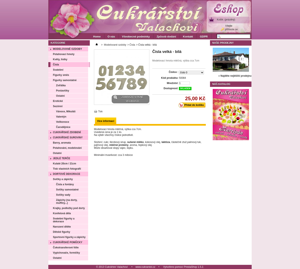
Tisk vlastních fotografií (67, 168)
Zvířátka (61, 85)
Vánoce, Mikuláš (65, 111)
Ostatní (60, 95)
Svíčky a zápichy (63, 179)
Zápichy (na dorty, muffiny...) (66, 201)
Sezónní (57, 106)
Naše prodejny (223, 42)
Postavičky (62, 90)
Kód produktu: (169, 77)
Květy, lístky (60, 59)
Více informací (105, 121)
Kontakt (188, 36)
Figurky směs (61, 75)
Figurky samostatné (64, 80)
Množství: (172, 83)
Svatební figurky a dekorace (63, 220)
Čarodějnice (63, 127)
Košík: (226, 19)
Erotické (58, 101)
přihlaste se (231, 29)
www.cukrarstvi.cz (145, 266)
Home (97, 36)
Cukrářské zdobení (67, 132)
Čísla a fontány (65, 184)
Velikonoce (62, 121)
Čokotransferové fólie (66, 247)
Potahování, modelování (67, 147)
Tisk (100, 111)
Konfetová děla (62, 213)
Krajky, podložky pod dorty (69, 208)
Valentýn (61, 116)
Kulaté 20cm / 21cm (64, 163)
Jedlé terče (61, 158)
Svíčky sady (63, 194)
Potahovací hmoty (63, 54)
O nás (111, 36)
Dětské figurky (61, 231)
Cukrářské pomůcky (67, 242)
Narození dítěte (62, 226)
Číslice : (173, 72)
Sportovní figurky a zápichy (69, 237)
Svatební (58, 69)
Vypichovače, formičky (66, 252)
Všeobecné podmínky (136, 36)
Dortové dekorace (66, 174)
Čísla (56, 64)
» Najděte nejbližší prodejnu (234, 75)
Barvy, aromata (62, 142)
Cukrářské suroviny (68, 137)
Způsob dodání (166, 36)
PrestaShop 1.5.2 (193, 266)
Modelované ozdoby (67, 49)
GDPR (204, 36)
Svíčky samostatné (67, 189)
